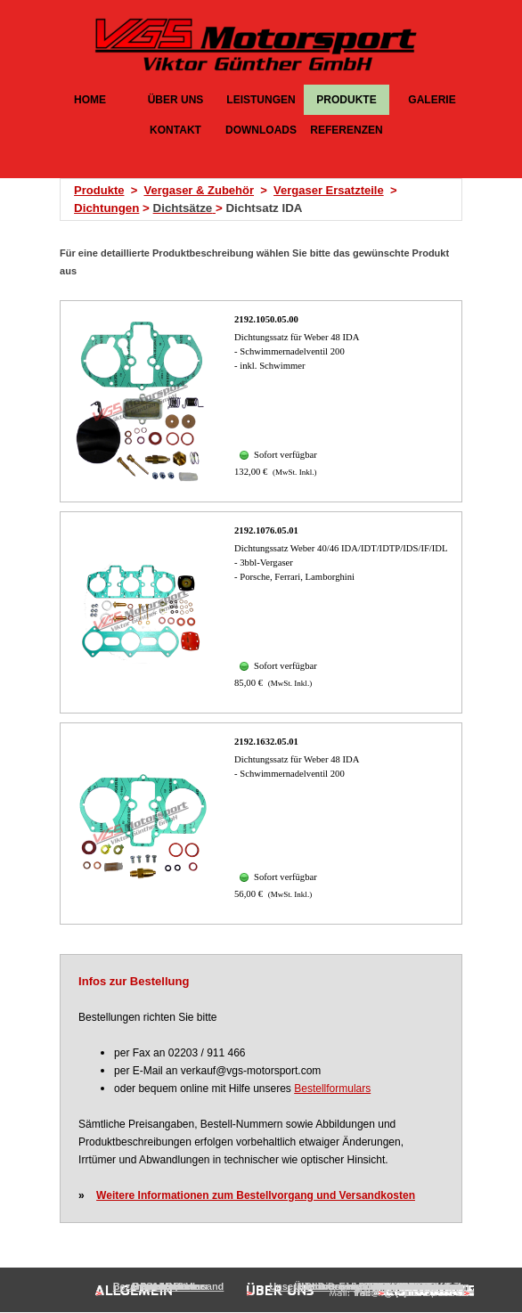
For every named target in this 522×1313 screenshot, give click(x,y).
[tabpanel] (266, 199)
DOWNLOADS (261, 130)
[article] (261, 401)
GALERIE (431, 100)
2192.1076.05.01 (266, 530)
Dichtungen (106, 208)
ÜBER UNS (176, 100)
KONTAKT (175, 130)
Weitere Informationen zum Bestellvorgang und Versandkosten (255, 1195)
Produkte (99, 190)
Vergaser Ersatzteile (328, 190)
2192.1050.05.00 (266, 319)
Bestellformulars (332, 1088)
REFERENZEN (346, 130)
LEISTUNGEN (260, 100)
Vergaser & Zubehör (198, 190)
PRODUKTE (346, 100)
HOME (90, 100)
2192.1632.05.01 (266, 741)
